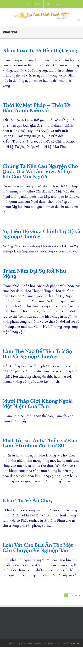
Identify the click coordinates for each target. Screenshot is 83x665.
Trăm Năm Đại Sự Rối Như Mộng (34, 273)
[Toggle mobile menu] (78, 21)
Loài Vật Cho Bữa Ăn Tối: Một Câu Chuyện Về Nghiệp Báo (38, 548)
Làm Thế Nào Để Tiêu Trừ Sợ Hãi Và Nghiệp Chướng (37, 354)
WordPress (75, 643)
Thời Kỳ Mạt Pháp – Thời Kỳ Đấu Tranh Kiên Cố (36, 108)
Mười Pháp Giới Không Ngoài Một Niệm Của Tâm (38, 403)
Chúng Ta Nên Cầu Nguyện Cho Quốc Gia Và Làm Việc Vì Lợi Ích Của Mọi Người (40, 171)
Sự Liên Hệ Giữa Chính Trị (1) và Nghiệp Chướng (41, 234)
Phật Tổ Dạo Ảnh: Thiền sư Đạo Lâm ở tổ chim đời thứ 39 (40, 443)
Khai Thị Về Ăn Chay (28, 500)
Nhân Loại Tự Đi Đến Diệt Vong (40, 50)
